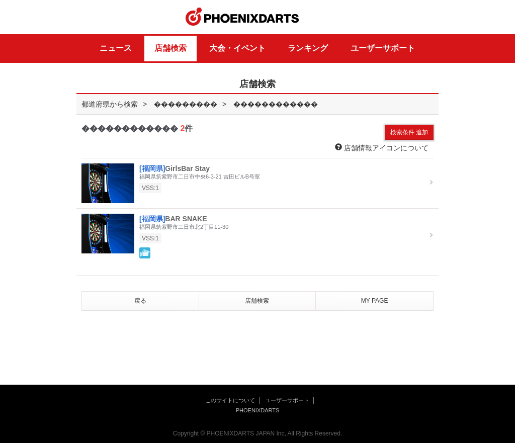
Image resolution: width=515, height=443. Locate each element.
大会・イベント (237, 48)
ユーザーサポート (383, 48)
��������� (185, 104)
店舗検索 (170, 48)
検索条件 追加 (409, 132)
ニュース (116, 48)
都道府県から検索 (109, 104)
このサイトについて (230, 400)
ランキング (308, 48)
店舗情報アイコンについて (381, 147)
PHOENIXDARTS (242, 17)
